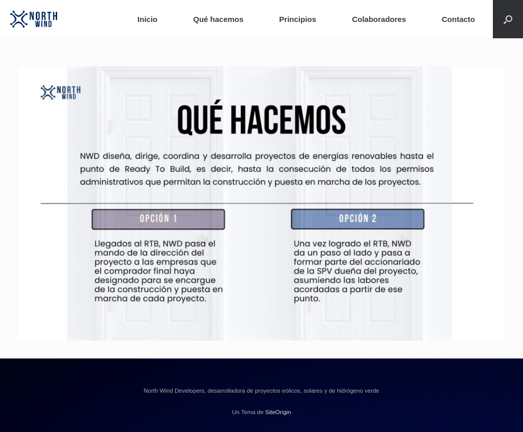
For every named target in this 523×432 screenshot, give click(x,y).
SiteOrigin (278, 412)
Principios (298, 19)
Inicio (147, 19)
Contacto (458, 19)
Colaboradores (379, 19)
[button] (508, 19)
